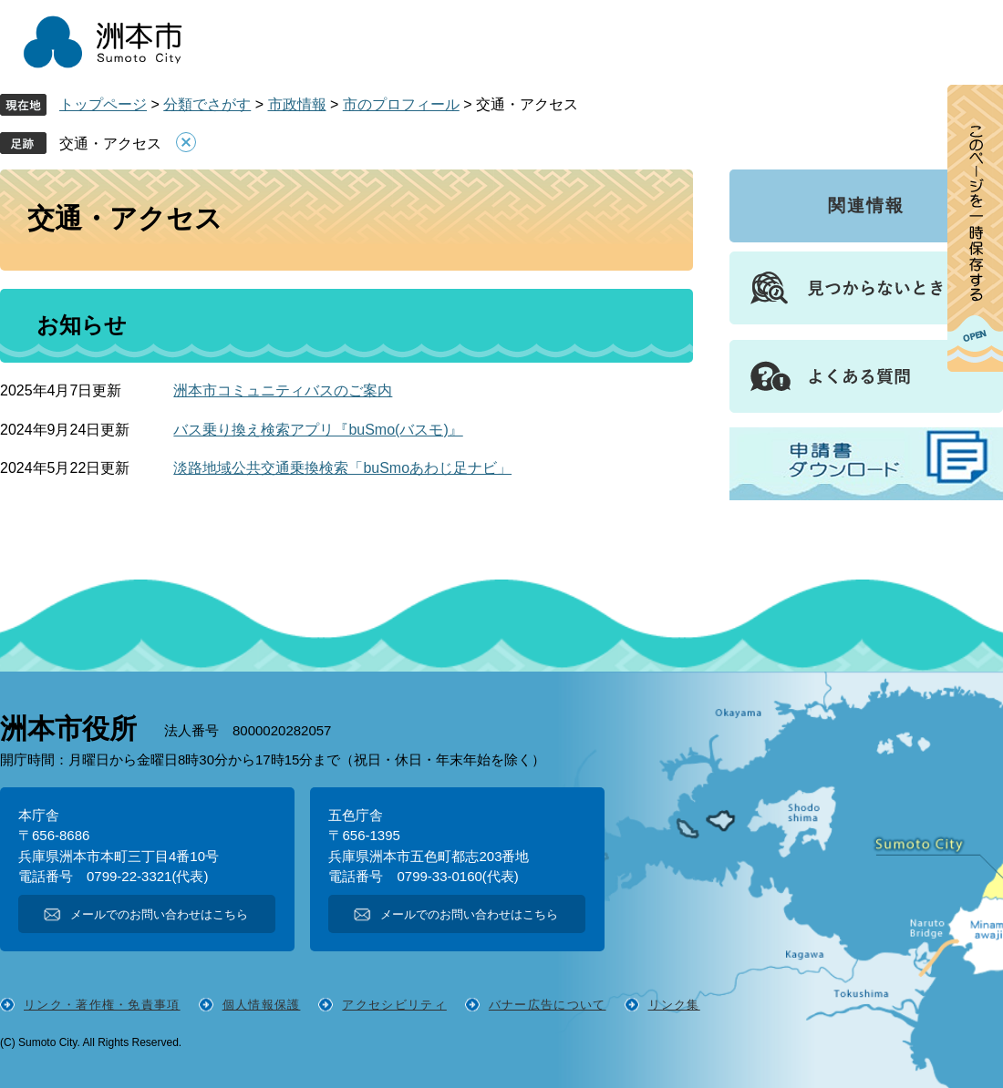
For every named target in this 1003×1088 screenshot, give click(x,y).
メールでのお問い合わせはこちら (159, 914)
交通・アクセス (110, 143)
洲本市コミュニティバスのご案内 (282, 390)
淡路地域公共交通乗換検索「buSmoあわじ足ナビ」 (342, 468)
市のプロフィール (401, 104)
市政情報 (297, 104)
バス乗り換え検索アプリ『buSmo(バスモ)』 (317, 429)
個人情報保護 (261, 1004)
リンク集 (674, 1004)
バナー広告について (547, 1004)
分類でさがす (207, 104)
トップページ (103, 104)
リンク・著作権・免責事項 (102, 1004)
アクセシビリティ (394, 1004)
